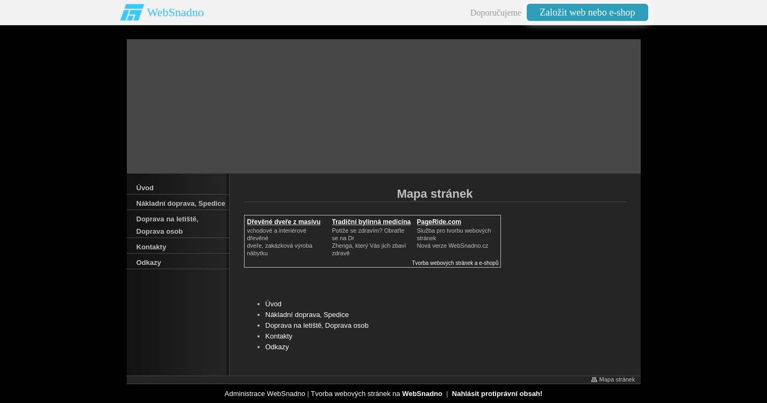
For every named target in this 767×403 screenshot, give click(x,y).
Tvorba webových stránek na (376, 394)
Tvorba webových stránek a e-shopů (455, 263)
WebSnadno (175, 12)
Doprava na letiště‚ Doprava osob (317, 325)
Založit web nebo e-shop (587, 12)
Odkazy (277, 347)
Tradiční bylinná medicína (371, 222)
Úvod (274, 304)
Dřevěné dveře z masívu (284, 222)
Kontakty (279, 336)
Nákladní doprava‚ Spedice (307, 315)
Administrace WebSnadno (265, 394)
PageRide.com (439, 222)
